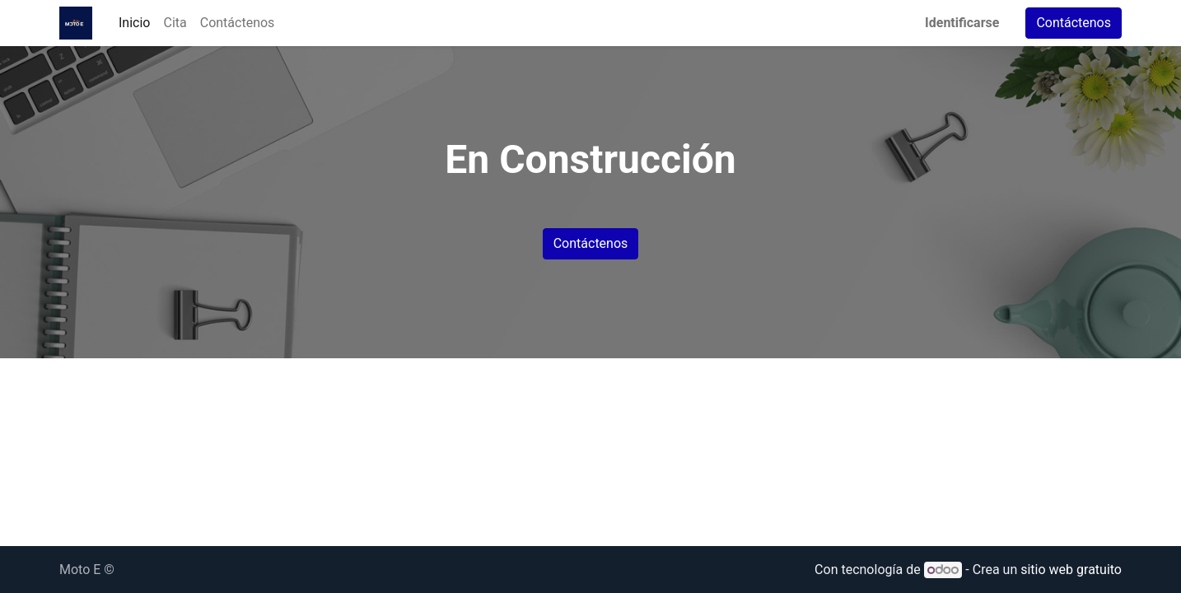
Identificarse (962, 22)
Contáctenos (1073, 22)
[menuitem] (134, 23)
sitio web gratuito (1071, 569)
